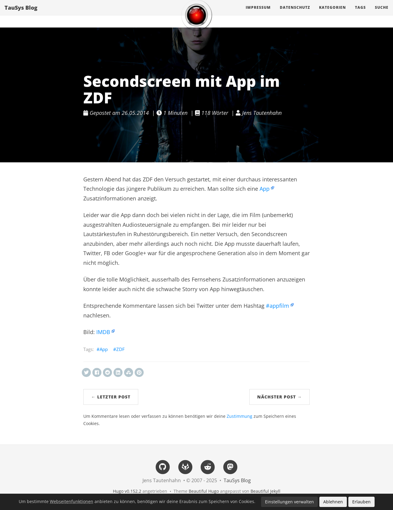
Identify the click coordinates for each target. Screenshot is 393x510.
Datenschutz (295, 13)
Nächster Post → (279, 397)
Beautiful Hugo (204, 491)
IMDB (103, 332)
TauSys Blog (21, 13)
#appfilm (277, 305)
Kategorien (332, 13)
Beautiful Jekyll (265, 491)
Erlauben (361, 502)
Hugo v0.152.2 (127, 491)
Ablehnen (333, 502)
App (265, 188)
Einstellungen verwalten (289, 502)
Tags (360, 13)
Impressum (258, 13)
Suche (381, 13)
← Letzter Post (110, 397)
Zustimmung (239, 416)
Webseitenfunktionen (71, 501)
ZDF (120, 349)
